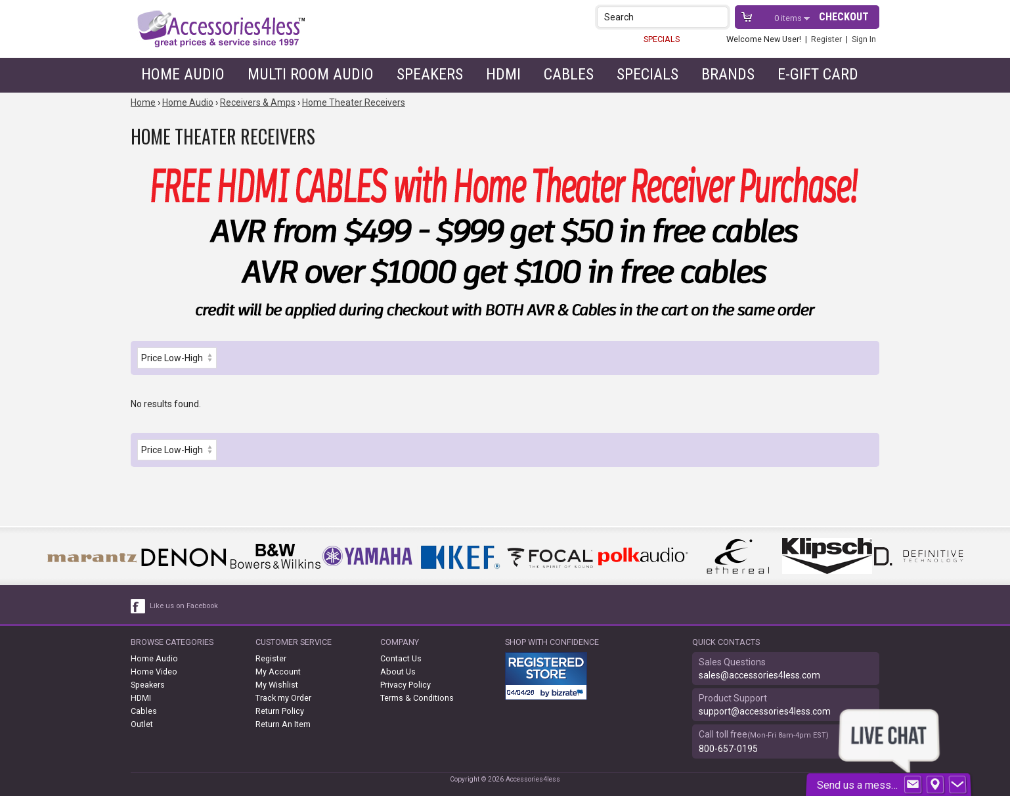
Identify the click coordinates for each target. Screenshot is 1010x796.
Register (826, 39)
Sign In (864, 39)
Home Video (154, 671)
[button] (719, 17)
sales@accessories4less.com (759, 675)
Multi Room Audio (311, 74)
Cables (569, 74)
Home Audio (183, 74)
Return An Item (283, 724)
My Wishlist (276, 685)
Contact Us (401, 658)
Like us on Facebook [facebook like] (184, 606)
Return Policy (279, 711)
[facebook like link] (138, 606)
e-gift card (818, 74)
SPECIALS (662, 39)
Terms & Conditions (417, 698)
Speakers (430, 74)
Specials (647, 74)
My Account (278, 671)
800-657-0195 (728, 748)
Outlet (142, 724)
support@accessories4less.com (765, 711)
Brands (728, 74)
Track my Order (283, 698)
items (789, 18)
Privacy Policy (405, 685)
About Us (398, 671)
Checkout (844, 17)
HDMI (503, 74)
